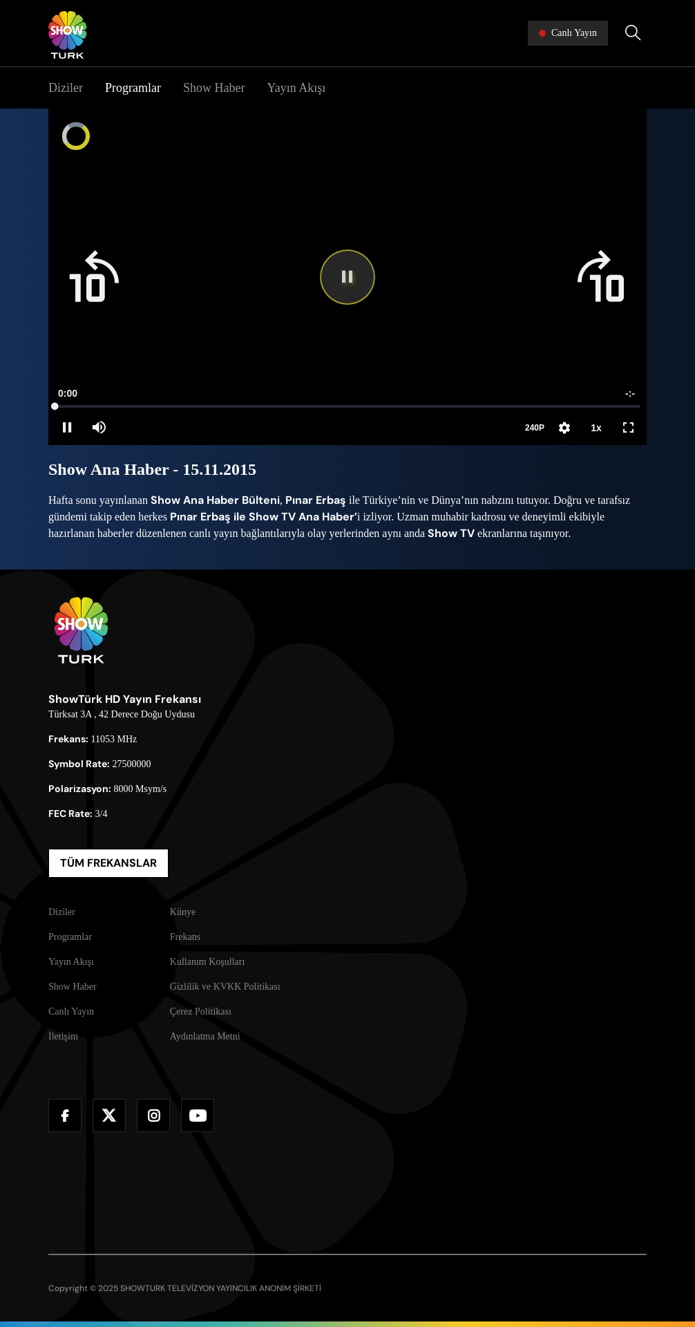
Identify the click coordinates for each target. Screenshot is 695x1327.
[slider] (347, 406)
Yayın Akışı (296, 88)
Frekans (185, 937)
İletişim (63, 1036)
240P (534, 428)
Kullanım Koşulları (207, 962)
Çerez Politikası (200, 1011)
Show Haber (214, 88)
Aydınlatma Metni (205, 1036)
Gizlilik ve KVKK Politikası (225, 986)
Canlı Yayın (71, 1011)
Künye (183, 912)
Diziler (65, 88)
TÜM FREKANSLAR (108, 863)
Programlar (133, 88)
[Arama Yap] (633, 33)
